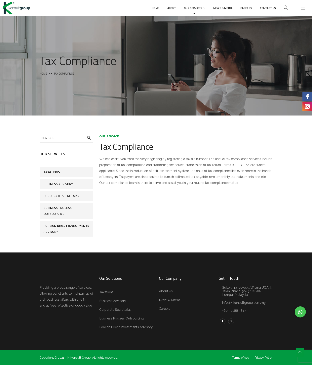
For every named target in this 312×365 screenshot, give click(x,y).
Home (155, 8)
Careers (246, 8)
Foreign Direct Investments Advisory (66, 228)
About (171, 8)
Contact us (268, 8)
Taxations (52, 172)
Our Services (193, 8)
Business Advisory (58, 184)
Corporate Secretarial (62, 195)
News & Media (222, 8)
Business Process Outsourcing (58, 210)
